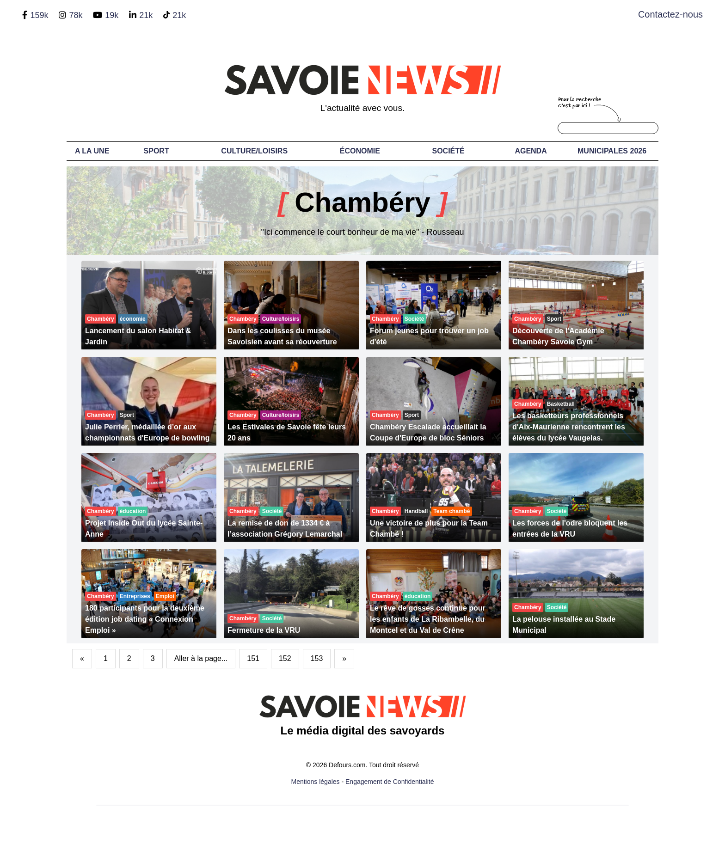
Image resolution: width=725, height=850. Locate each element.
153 (317, 658)
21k (146, 15)
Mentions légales (315, 781)
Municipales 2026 (612, 151)
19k (111, 15)
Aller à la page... (201, 658)
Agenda (531, 151)
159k (39, 15)
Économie (360, 151)
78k (75, 15)
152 (285, 658)
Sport (156, 151)
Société (448, 151)
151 (253, 658)
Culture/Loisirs (254, 151)
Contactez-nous (670, 14)
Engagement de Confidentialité (389, 781)
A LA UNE (92, 151)
